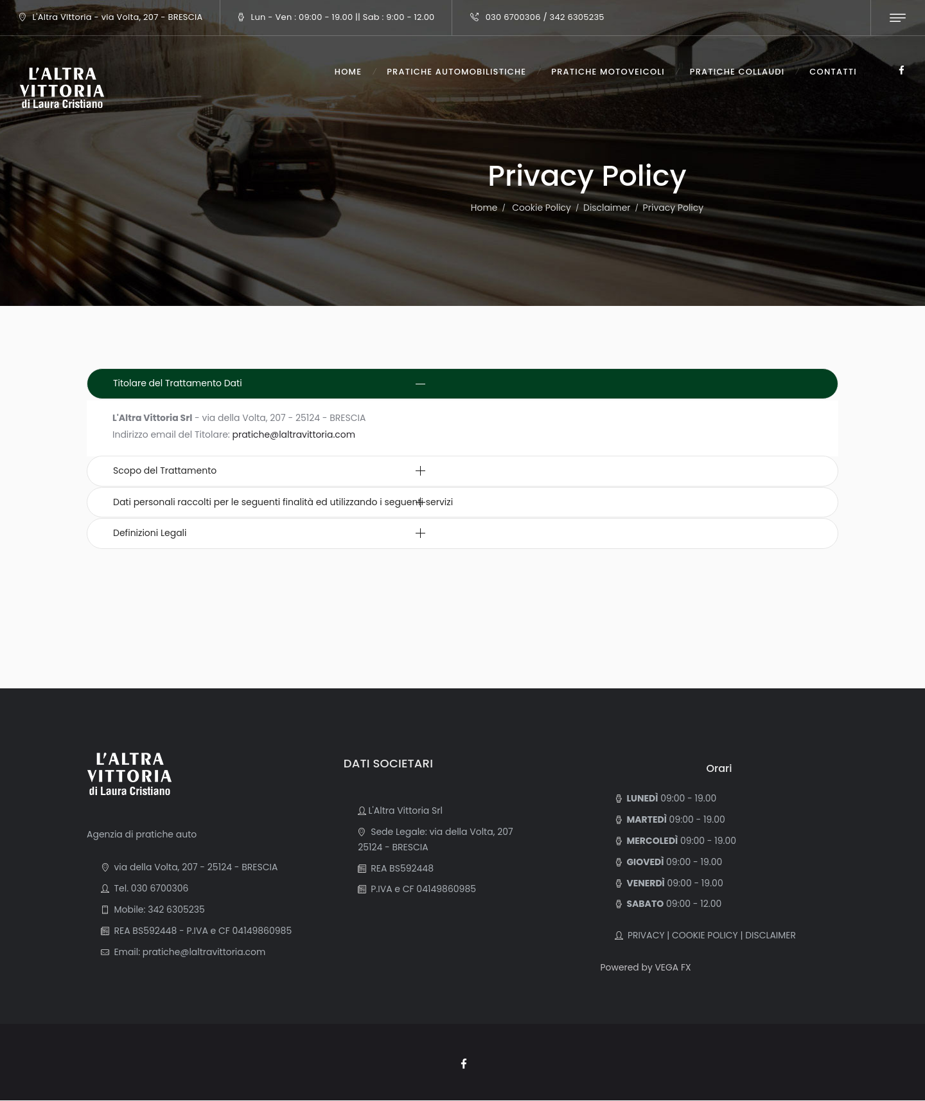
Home (483, 207)
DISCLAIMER (771, 935)
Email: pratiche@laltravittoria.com (188, 951)
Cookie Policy (541, 207)
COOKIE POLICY (705, 935)
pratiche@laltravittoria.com (295, 434)
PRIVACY (643, 935)
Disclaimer (607, 207)
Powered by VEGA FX (646, 967)
